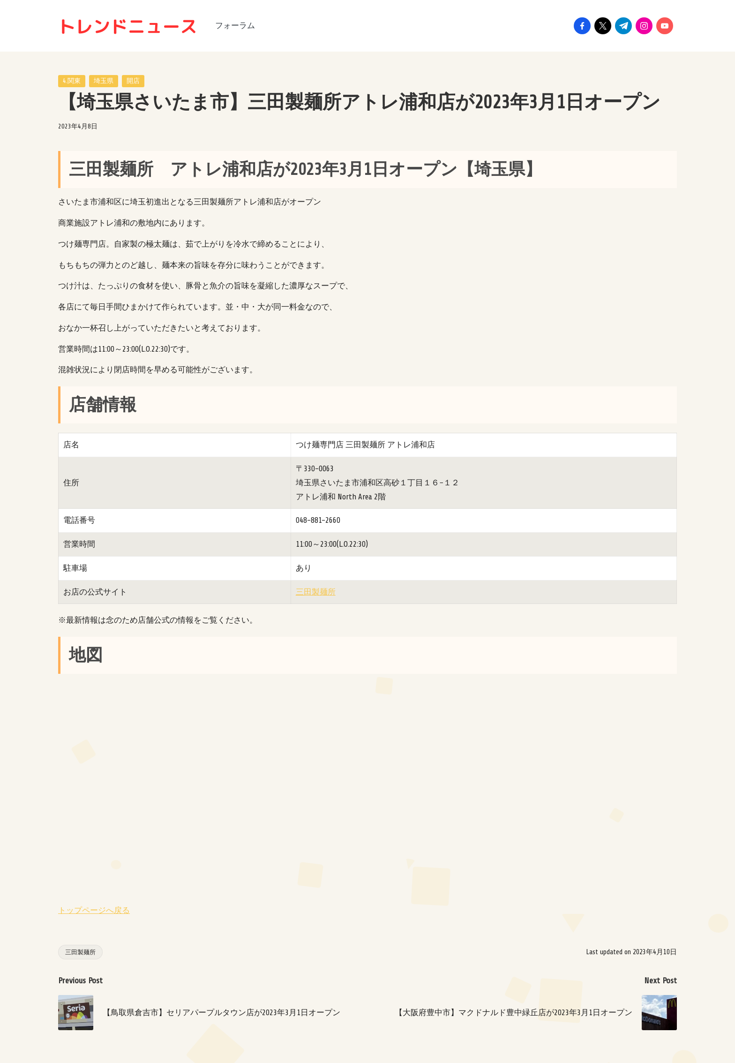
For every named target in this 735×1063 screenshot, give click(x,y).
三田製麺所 (316, 592)
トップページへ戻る (94, 910)
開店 (133, 80)
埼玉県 (103, 80)
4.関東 (72, 80)
